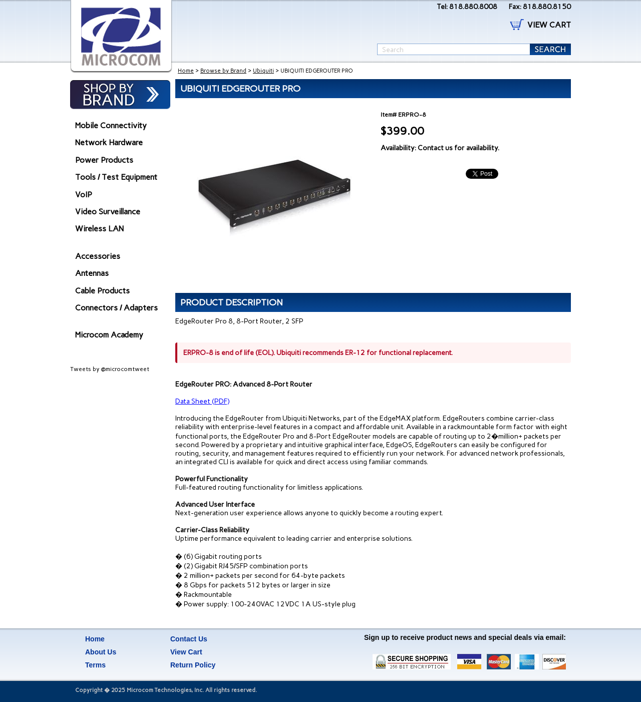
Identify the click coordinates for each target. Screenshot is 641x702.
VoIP (83, 194)
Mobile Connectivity (111, 125)
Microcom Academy (109, 334)
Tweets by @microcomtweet (109, 369)
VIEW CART (549, 25)
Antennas (92, 273)
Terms (95, 665)
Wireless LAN (99, 228)
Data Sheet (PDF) (202, 401)
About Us (100, 652)
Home (186, 71)
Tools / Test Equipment (116, 177)
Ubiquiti (263, 71)
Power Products (104, 160)
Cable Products (102, 290)
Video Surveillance (107, 211)
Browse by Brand (223, 71)
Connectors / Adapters (116, 307)
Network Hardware (109, 142)
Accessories (97, 256)
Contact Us (188, 639)
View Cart (186, 652)
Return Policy (192, 665)
